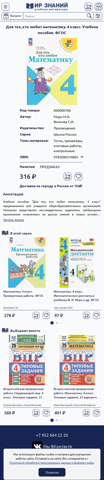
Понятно (52, 472)
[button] (52, 323)
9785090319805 (69, 157)
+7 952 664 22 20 (52, 435)
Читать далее (13, 219)
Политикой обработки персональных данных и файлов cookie (51, 462)
